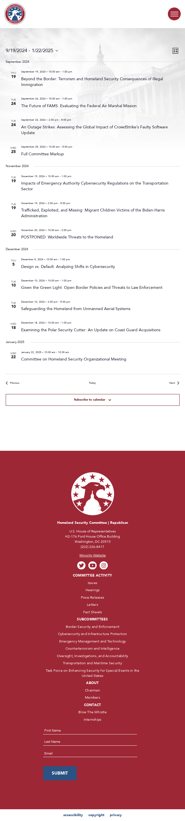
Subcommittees (92, 619)
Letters (92, 604)
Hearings (92, 590)
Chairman (92, 690)
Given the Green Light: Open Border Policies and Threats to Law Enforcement (91, 287)
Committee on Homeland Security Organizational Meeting (73, 359)
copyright (96, 815)
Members (92, 697)
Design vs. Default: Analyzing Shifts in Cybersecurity (68, 266)
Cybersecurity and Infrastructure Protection (92, 634)
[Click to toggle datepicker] (32, 50)
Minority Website (92, 555)
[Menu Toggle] (174, 13)
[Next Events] (174, 383)
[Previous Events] (12, 383)
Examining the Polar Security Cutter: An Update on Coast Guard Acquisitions (90, 330)
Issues (92, 583)
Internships (93, 719)
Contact (92, 705)
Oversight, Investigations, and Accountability (92, 656)
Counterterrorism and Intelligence (92, 648)
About (92, 683)
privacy (116, 815)
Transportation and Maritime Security (92, 663)
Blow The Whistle (92, 712)
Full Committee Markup (42, 154)
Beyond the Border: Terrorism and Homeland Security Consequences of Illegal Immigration (92, 81)
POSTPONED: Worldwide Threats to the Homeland (67, 237)
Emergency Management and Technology (92, 641)
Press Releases (92, 597)
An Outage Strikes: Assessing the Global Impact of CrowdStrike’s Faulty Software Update (94, 130)
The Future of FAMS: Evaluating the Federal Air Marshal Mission (79, 106)
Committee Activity (92, 575)
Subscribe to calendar (89, 399)
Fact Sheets (92, 612)
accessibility (73, 815)
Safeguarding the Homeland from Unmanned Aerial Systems (75, 308)
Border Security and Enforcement (92, 626)
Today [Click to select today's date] (92, 383)
